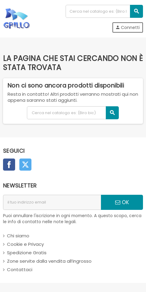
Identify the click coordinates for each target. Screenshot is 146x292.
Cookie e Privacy (25, 244)
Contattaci (19, 269)
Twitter (25, 165)
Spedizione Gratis (27, 252)
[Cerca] (104, 11)
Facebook (9, 165)
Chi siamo (18, 236)
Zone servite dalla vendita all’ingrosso (49, 261)
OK (122, 202)
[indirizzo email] (52, 202)
